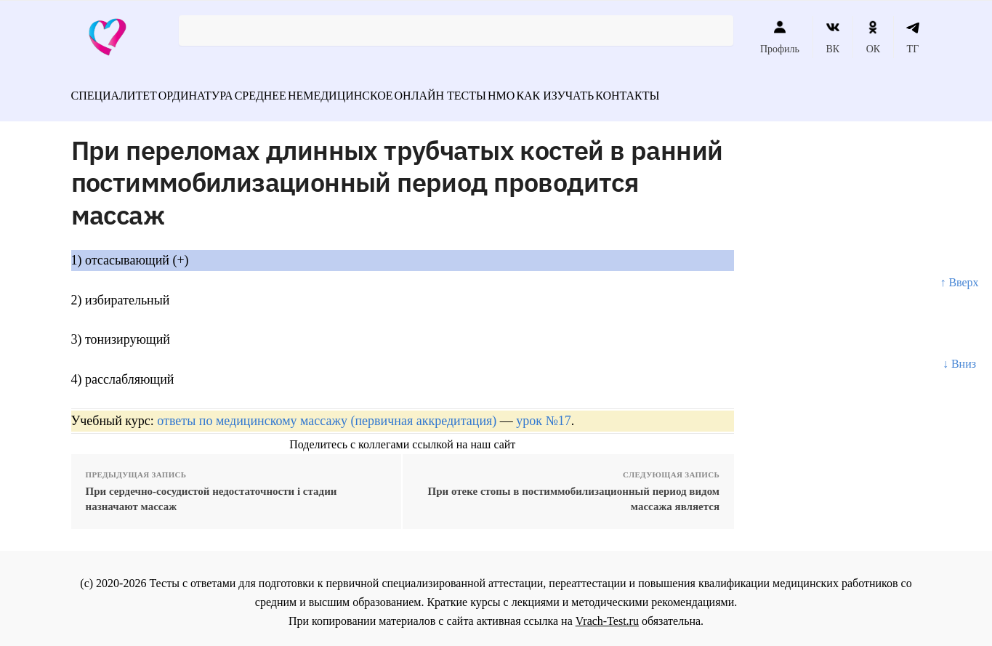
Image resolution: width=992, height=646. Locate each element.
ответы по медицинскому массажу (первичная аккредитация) (326, 412)
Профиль (779, 37)
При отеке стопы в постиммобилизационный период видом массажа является (573, 490)
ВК (832, 37)
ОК (873, 37)
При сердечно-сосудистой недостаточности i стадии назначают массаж (211, 490)
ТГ (913, 37)
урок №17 (543, 412)
